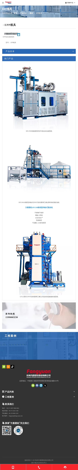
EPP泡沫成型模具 (8, 37)
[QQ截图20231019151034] (39, 374)
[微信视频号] (8, 366)
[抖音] (12, 366)
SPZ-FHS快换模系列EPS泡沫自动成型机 (39, 131)
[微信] (4, 366)
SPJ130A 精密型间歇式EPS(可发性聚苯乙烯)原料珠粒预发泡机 (39, 202)
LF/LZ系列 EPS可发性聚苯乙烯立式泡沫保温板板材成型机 (39, 296)
